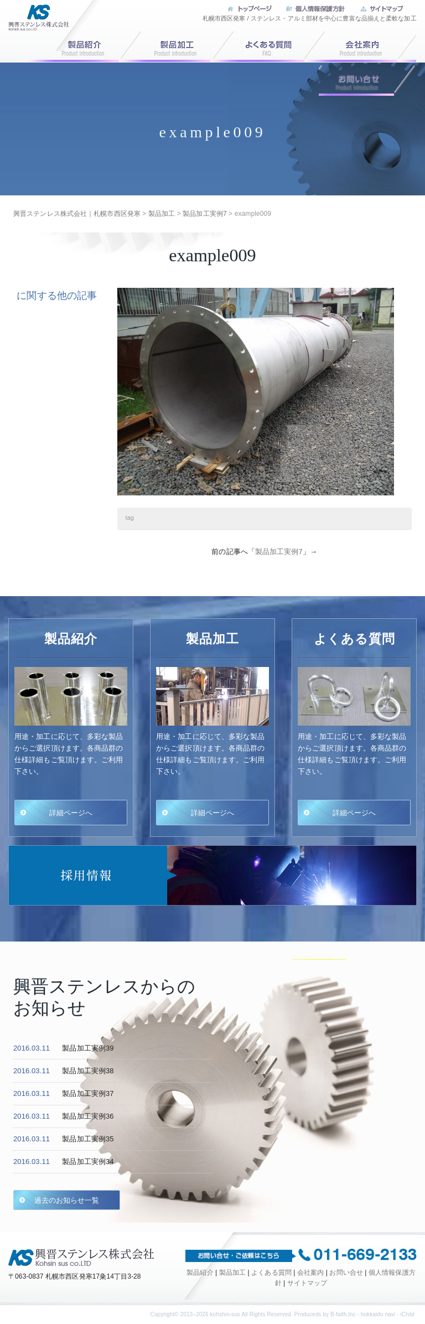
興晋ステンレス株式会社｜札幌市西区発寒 (36, 24)
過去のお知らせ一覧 (67, 1200)
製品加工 (172, 45)
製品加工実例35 (87, 1139)
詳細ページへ (71, 813)
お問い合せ (367, 79)
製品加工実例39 (87, 1048)
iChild (407, 1314)
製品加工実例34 (87, 1161)
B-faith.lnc (343, 1314)
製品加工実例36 (87, 1116)
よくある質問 (270, 45)
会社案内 (367, 45)
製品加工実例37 (87, 1093)
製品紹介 (199, 1272)
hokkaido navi (378, 1314)
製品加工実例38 (87, 1071)
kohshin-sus (225, 1314)
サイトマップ (307, 1283)
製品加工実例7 (279, 551)
